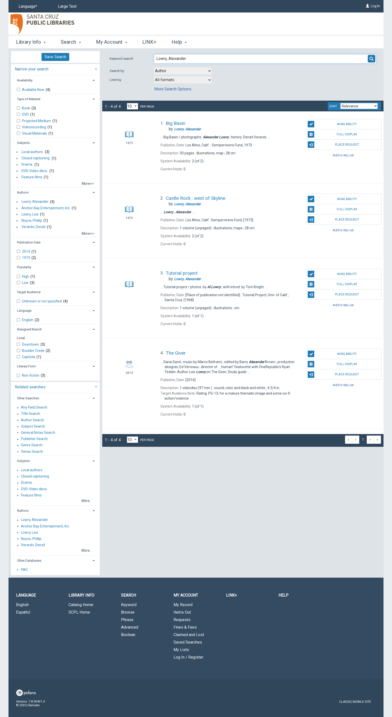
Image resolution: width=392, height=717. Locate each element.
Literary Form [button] (26, 366)
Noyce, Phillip (32, 221)
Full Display (332, 134)
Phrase (127, 619)
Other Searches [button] (28, 398)
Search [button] (71, 42)
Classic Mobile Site (355, 702)
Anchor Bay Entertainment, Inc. (46, 208)
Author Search (32, 420)
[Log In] (367, 6)
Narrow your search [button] (31, 69)
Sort (333, 106)
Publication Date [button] (28, 242)
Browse (127, 612)
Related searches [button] (30, 387)
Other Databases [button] (29, 560)
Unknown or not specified (42, 301)
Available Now (33, 90)
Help (283, 595)
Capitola (29, 357)
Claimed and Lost (189, 634)
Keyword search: (122, 58)
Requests (182, 619)
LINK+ (149, 42)
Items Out (182, 612)
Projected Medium (37, 121)
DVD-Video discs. (35, 171)
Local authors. (33, 152)
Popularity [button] (24, 267)
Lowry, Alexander (35, 202)
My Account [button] (111, 42)
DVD (26, 114)
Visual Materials (35, 133)
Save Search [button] (55, 56)
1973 (26, 258)
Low (25, 283)
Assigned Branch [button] (29, 329)
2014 (26, 251)
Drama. (27, 165)
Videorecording (34, 127)
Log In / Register (188, 657)
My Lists (181, 649)
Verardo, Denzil (34, 227)
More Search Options (172, 89)
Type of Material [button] (28, 99)
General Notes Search (38, 433)
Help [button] (179, 42)
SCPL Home (79, 612)
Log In (375, 6)
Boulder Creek (33, 351)
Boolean (128, 634)
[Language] (27, 6)
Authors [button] (22, 192)
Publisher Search (34, 439)
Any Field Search (34, 408)
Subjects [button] (23, 143)
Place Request (333, 144)
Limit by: (116, 80)
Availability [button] (24, 80)
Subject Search (33, 426)
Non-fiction (31, 375)
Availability (332, 124)
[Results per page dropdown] (132, 106)
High (26, 276)
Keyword (128, 604)
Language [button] (24, 310)
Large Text (67, 6)
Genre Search (31, 445)
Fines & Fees (185, 627)
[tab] (55, 68)
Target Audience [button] (28, 292)
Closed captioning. (36, 158)
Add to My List (343, 155)
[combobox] (183, 70)
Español (23, 612)
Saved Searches (188, 642)
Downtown (31, 344)
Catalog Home (80, 604)
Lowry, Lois (30, 214)
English (28, 320)
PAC (24, 570)
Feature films (32, 177)
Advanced (129, 627)
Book (26, 108)
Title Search (30, 414)
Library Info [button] (31, 42)
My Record (183, 604)
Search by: (118, 71)
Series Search (32, 452)
